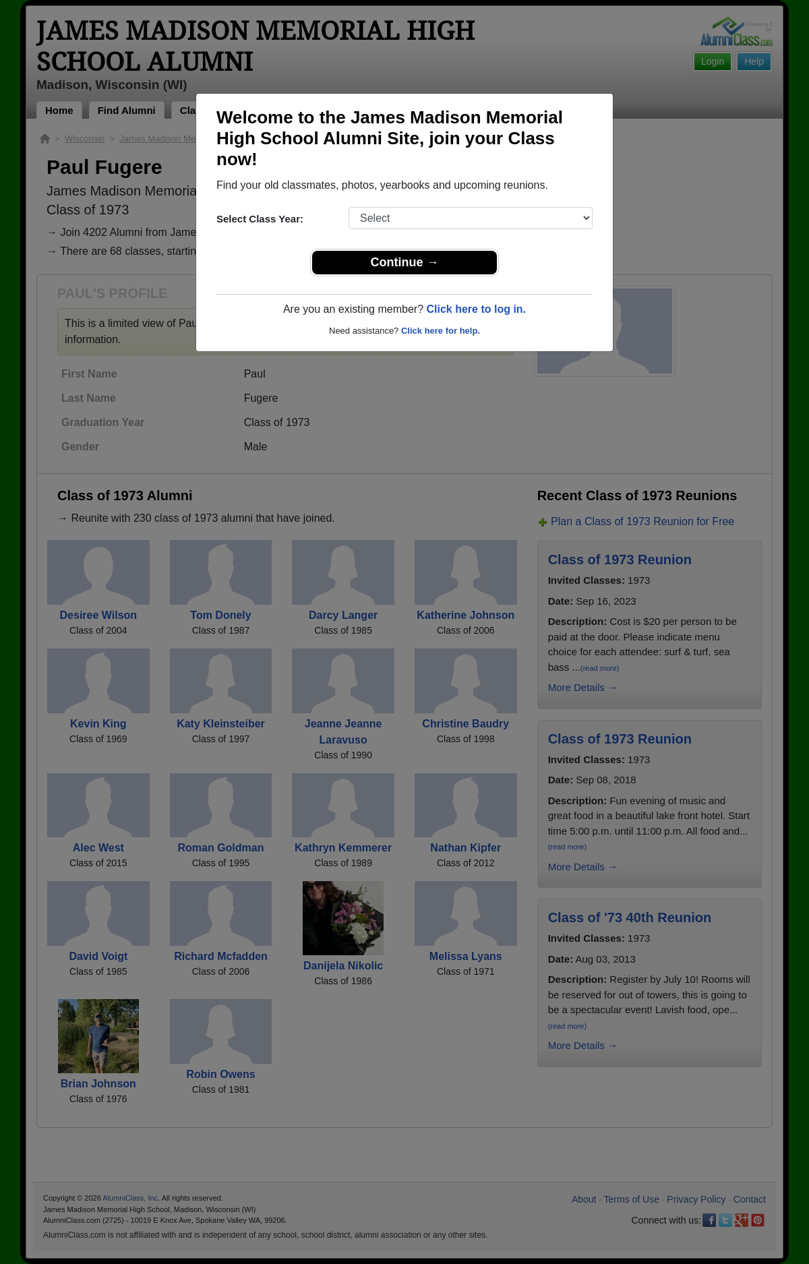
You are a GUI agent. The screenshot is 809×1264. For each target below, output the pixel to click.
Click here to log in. (476, 309)
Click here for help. (440, 331)
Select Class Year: (259, 218)
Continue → (405, 262)
